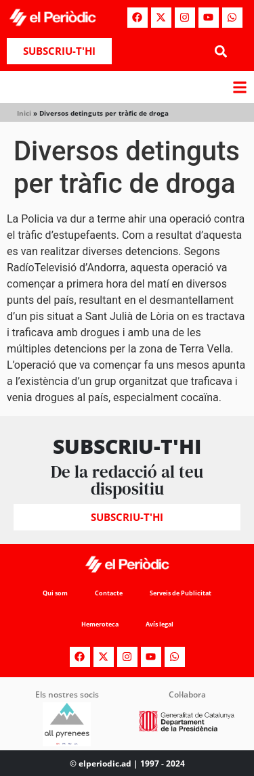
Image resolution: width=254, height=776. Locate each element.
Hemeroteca (100, 624)
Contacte (109, 593)
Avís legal (159, 624)
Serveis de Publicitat (180, 593)
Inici (24, 113)
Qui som (55, 593)
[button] (221, 51)
